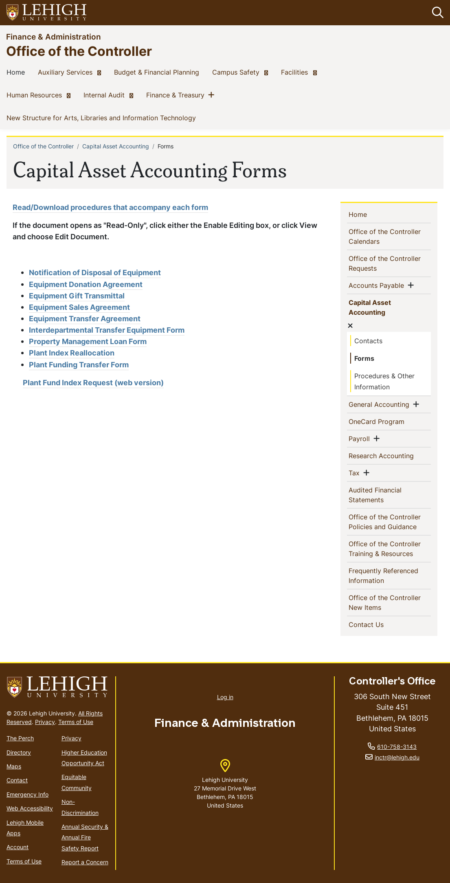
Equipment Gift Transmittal (77, 296)
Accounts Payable (379, 285)
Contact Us (381, 624)
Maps (14, 766)
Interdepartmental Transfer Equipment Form (106, 330)
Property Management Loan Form (88, 341)
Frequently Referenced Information (385, 575)
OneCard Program (390, 421)
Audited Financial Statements (381, 495)
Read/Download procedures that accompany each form (110, 207)
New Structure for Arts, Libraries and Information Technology (103, 117)
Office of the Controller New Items (386, 602)
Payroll (362, 438)
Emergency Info (27, 794)
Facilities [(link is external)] (300, 72)
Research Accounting (390, 455)
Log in (225, 697)
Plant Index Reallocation (71, 353)
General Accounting (382, 404)
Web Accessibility (30, 808)
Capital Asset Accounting (115, 146)
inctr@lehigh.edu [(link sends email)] (397, 757)
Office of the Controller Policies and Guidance (390, 521)
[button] (436, 12)
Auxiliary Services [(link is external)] (71, 72)
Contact (17, 780)
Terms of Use (75, 722)
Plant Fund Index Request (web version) (93, 382)
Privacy (45, 722)
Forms (364, 358)
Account (18, 847)
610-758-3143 (397, 747)
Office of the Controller (79, 51)
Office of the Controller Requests (386, 263)
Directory (19, 752)
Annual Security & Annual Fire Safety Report (84, 837)
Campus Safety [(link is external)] (241, 72)
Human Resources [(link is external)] (40, 94)
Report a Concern (84, 862)
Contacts (368, 340)
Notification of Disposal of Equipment (95, 272)
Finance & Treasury (177, 94)
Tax (357, 472)
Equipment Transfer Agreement (84, 318)
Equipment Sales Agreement (79, 307)
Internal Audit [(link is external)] (109, 94)
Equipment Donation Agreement (86, 284)
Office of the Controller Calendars (386, 236)
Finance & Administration (53, 36)
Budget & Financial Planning (158, 72)
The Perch (20, 738)
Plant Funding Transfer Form (79, 365)
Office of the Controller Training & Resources (390, 548)
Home (17, 72)
